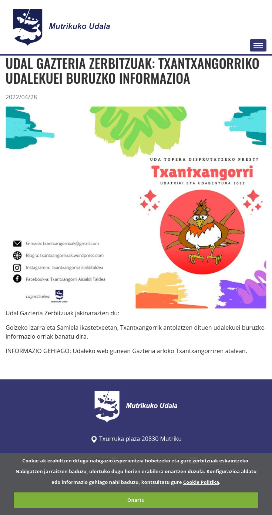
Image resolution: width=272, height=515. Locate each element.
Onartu (136, 499)
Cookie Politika (201, 482)
